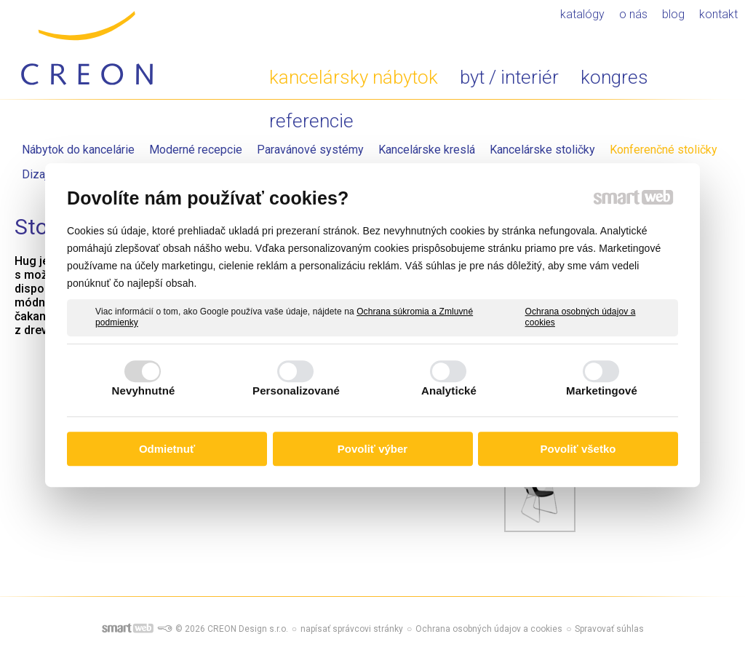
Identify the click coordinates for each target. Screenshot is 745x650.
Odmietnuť (167, 449)
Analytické (449, 390)
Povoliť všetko (578, 449)
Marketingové (601, 390)
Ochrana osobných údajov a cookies (580, 317)
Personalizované (296, 390)
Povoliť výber (372, 449)
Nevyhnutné (143, 390)
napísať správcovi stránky (351, 629)
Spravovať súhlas (609, 629)
